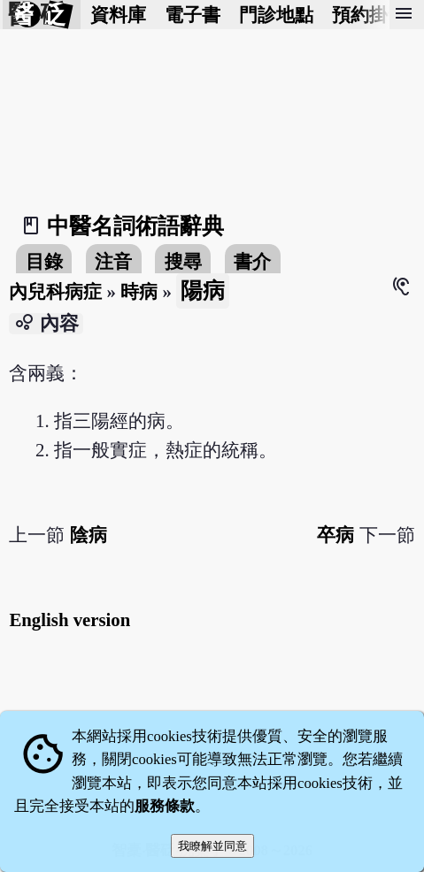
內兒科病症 (55, 291)
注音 (113, 261)
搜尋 (183, 261)
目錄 (44, 261)
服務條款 (165, 806)
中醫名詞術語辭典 (135, 226)
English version (69, 619)
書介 (252, 261)
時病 (139, 291)
